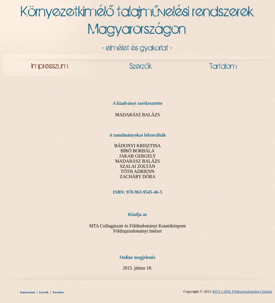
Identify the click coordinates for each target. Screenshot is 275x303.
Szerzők (44, 292)
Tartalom (58, 292)
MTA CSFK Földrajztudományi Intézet (242, 291)
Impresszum (27, 292)
